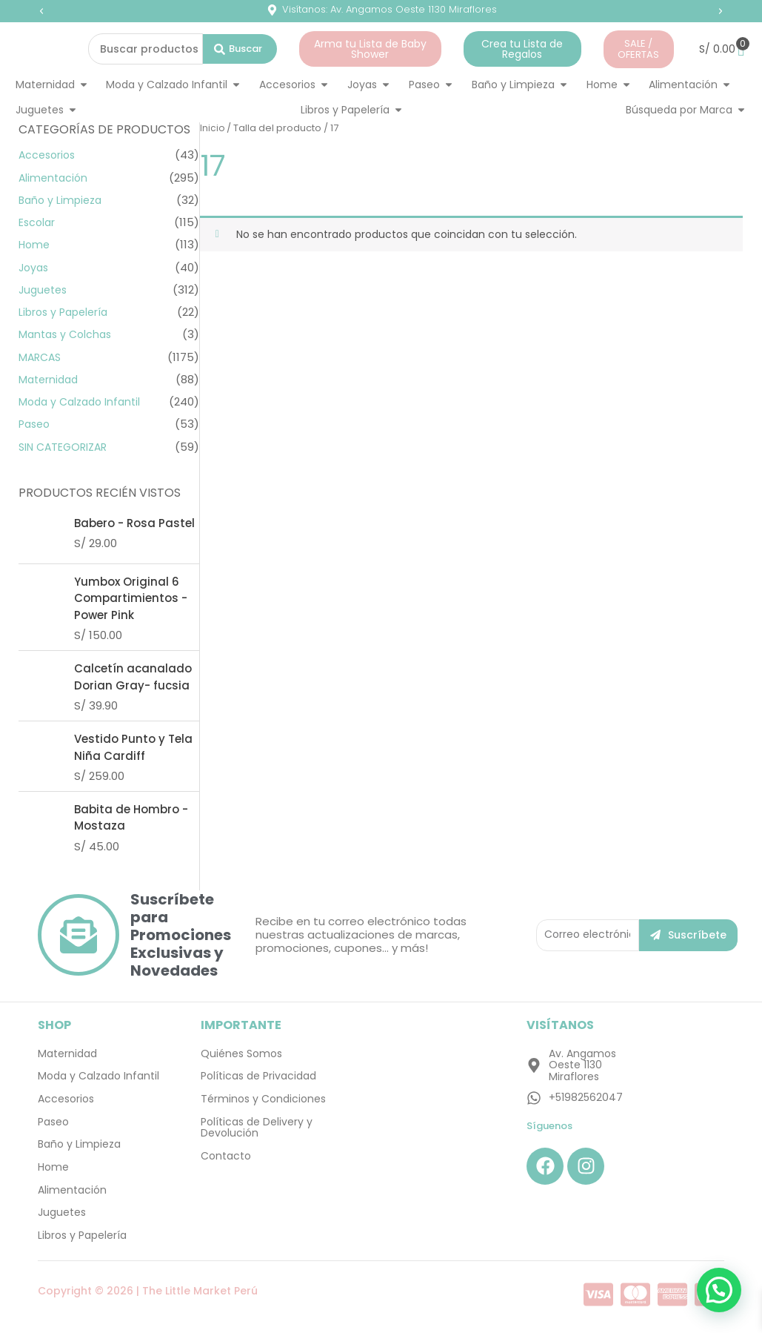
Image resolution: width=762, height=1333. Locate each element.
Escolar (38, 222)
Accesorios (49, 154)
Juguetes (45, 289)
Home (35, 244)
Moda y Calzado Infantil (83, 401)
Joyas (35, 267)
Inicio (212, 128)
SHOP (54, 1025)
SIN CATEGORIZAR (66, 446)
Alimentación (55, 177)
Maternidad (50, 379)
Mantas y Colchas (68, 334)
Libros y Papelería (66, 312)
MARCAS (41, 357)
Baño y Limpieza (63, 200)
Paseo (36, 423)
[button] (41, 11)
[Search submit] (240, 49)
